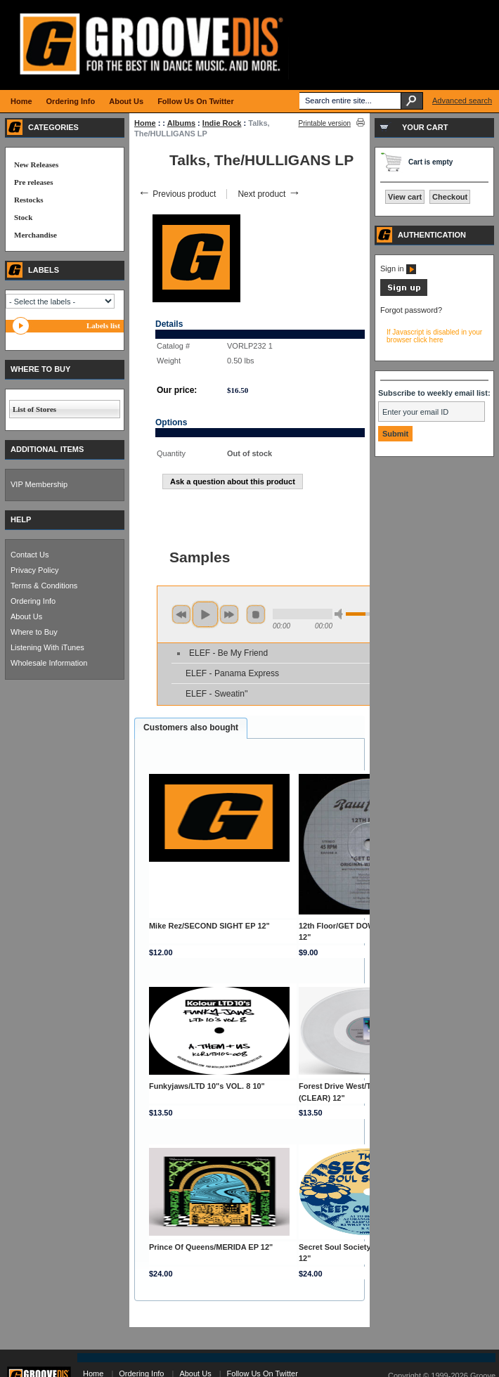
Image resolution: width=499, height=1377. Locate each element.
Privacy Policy (34, 570)
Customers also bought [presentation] (190, 727)
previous (181, 614)
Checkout (449, 197)
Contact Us (29, 554)
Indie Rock (222, 123)
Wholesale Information (49, 663)
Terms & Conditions (44, 585)
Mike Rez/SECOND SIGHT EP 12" (209, 926)
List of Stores (34, 409)
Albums (181, 123)
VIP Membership (39, 484)
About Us (26, 616)
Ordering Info (33, 601)
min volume (341, 614)
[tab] (190, 728)
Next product (269, 194)
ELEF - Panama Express (232, 673)
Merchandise (35, 235)
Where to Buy (34, 632)
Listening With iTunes (47, 647)
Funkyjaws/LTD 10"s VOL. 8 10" (207, 1086)
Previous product (177, 194)
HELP (21, 519)
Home (145, 123)
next (229, 614)
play (205, 614)
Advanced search (462, 100)
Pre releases (33, 182)
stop (256, 614)
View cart (405, 197)
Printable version (325, 123)
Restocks (29, 199)
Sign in (398, 268)
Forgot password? (411, 310)
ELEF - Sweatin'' (217, 694)
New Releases (36, 164)
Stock (23, 217)
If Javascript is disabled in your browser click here (434, 336)
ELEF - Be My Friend (228, 653)
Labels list (103, 325)
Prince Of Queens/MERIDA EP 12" (211, 1247)
